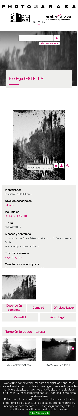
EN (43, 22)
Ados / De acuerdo (39, 413)
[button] (73, 348)
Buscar (57, 38)
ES (39, 22)
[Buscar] (36, 38)
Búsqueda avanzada (49, 43)
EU (34, 22)
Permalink (20, 317)
